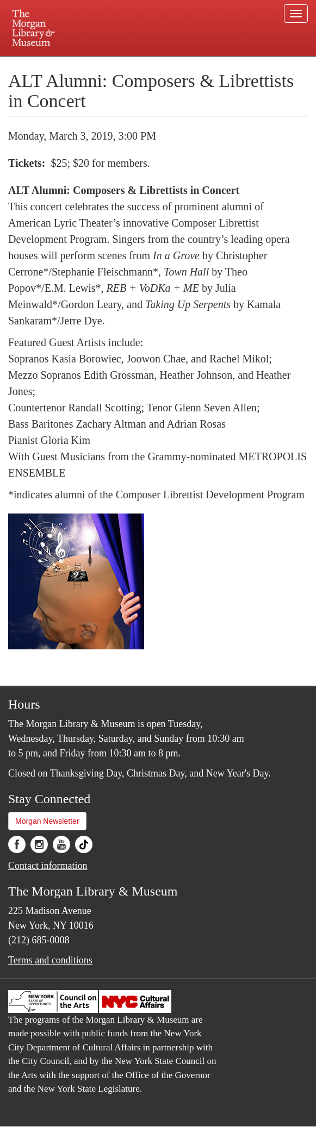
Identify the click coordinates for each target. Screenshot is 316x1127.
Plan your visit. (67, 64)
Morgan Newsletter (47, 821)
